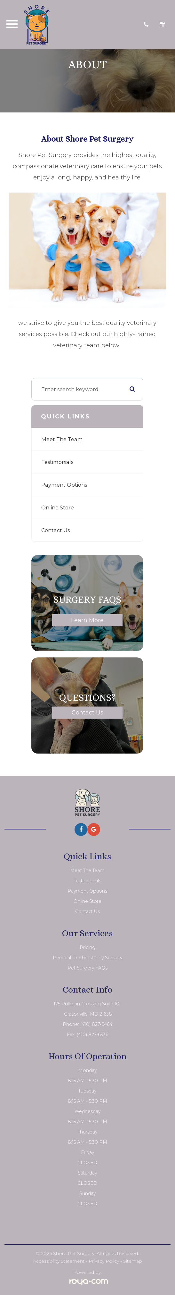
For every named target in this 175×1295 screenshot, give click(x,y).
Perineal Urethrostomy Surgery (87, 958)
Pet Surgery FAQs (87, 968)
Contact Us (55, 530)
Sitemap (132, 1261)
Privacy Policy (104, 1261)
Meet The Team (62, 439)
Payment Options (64, 485)
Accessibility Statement (58, 1261)
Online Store (57, 507)
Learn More (87, 620)
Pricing (87, 947)
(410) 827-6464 (96, 1024)
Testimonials (57, 462)
